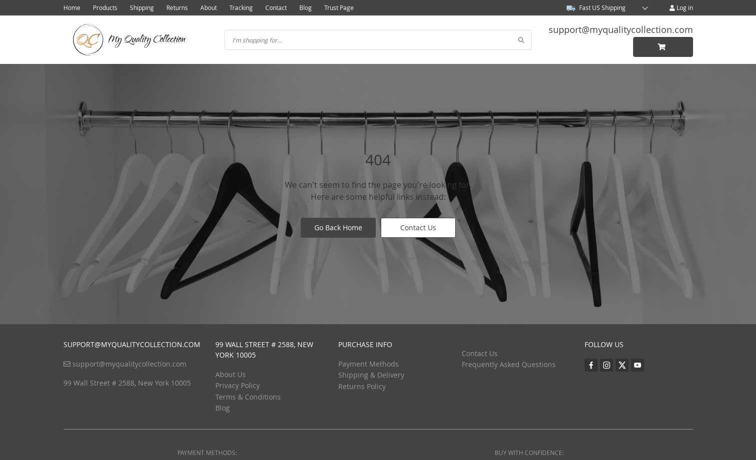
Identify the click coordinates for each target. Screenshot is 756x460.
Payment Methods (368, 364)
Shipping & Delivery (371, 375)
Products (105, 7)
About (208, 7)
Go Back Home (338, 227)
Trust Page (339, 7)
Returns (177, 7)
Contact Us (418, 227)
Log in (681, 7)
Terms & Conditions (248, 397)
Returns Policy (362, 386)
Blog (305, 7)
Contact (276, 7)
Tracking (241, 7)
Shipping (142, 7)
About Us (230, 374)
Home (71, 7)
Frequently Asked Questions (509, 364)
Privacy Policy (237, 385)
